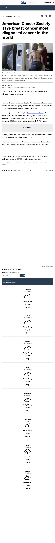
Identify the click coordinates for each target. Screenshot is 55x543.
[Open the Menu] (3, 2)
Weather (20, 542)
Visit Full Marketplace (47, 170)
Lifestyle (38, 542)
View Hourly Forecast (9, 283)
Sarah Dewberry (9, 85)
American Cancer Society (35, 113)
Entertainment (31, 542)
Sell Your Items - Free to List (24, 171)
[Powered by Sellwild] (50, 266)
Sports (24, 542)
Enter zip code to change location (10, 272)
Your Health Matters (11, 16)
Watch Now (49, 3)
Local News (6, 542)
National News (13, 542)
